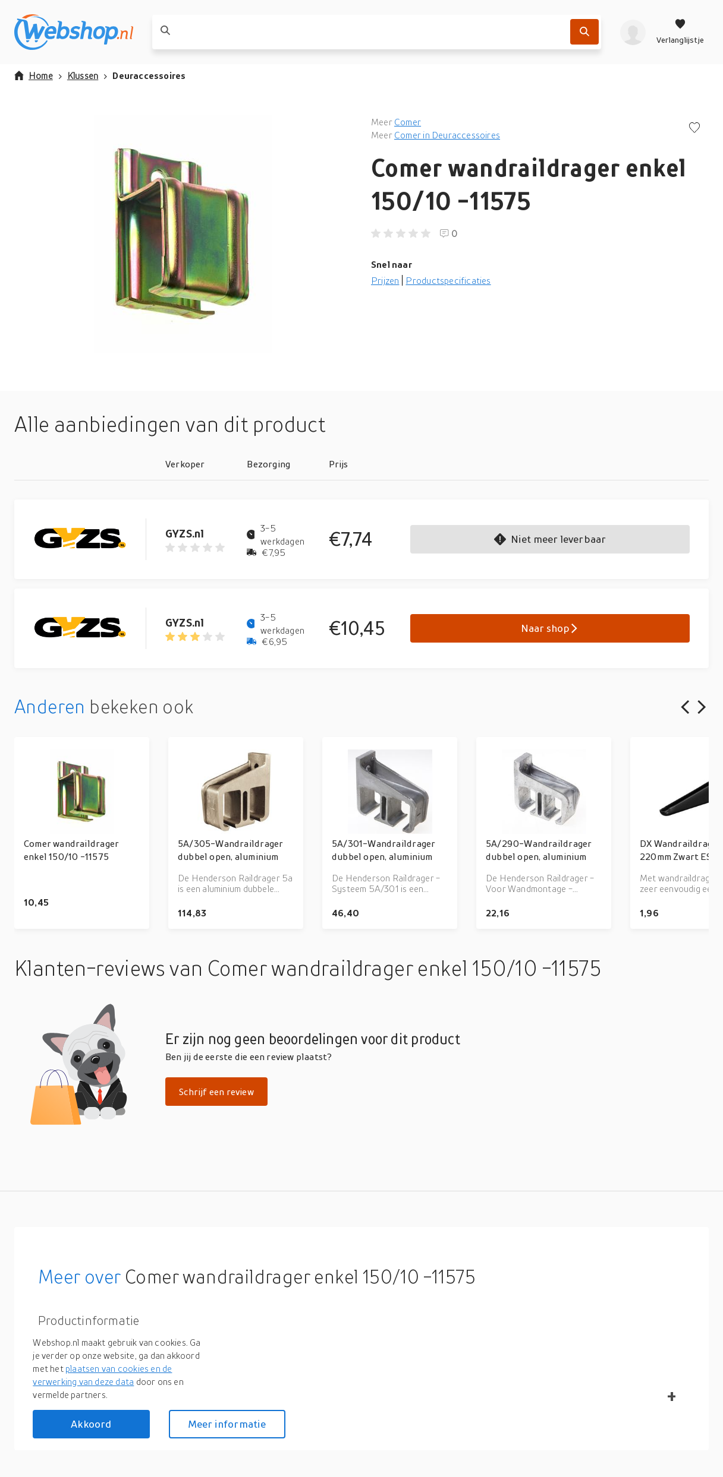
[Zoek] (584, 32)
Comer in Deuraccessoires (447, 134)
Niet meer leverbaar (550, 539)
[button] (183, 234)
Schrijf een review (216, 1091)
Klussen (82, 75)
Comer (407, 121)
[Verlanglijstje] (680, 32)
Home (33, 75)
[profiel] (633, 32)
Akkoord (91, 1424)
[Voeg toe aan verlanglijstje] (694, 128)
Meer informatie (227, 1424)
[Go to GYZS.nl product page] (89, 539)
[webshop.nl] (73, 32)
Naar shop (550, 628)
